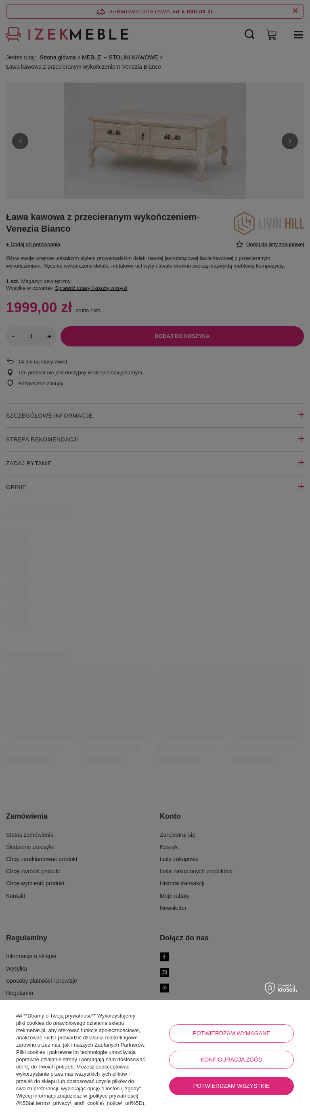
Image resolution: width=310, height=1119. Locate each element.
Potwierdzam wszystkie (231, 1086)
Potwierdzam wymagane (231, 1033)
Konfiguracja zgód (231, 1059)
